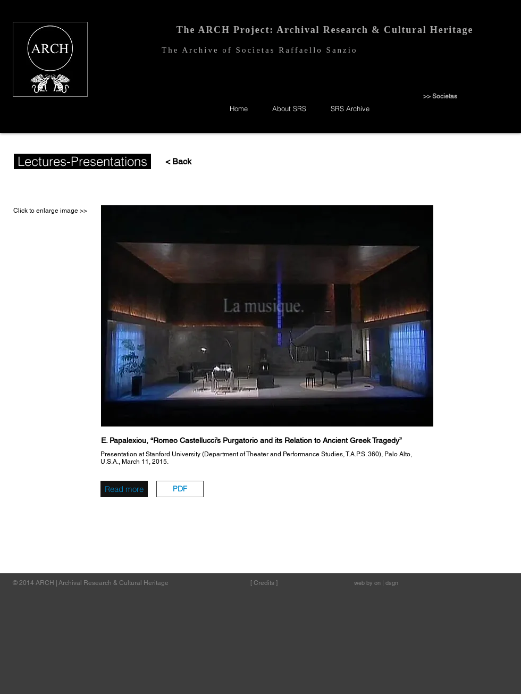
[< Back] (173, 162)
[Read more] (124, 489)
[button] (180, 489)
